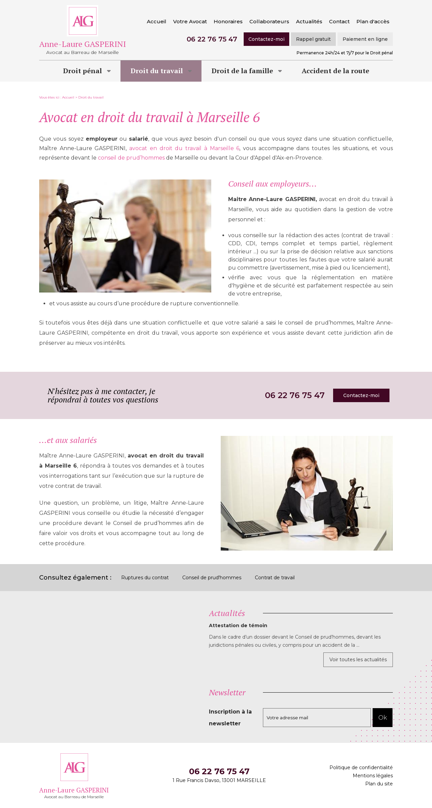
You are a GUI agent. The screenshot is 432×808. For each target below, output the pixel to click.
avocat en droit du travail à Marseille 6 (184, 148)
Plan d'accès (372, 21)
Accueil (156, 21)
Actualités (309, 21)
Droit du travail (157, 70)
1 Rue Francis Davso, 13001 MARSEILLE (219, 780)
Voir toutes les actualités (358, 660)
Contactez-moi (266, 39)
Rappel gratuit (313, 39)
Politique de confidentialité (361, 767)
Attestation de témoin (238, 625)
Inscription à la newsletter (230, 717)
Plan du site (379, 784)
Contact (339, 21)
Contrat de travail (275, 578)
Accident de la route (335, 70)
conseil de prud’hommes (131, 158)
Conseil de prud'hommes (211, 578)
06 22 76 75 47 (212, 39)
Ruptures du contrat (145, 578)
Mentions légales (373, 776)
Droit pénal (82, 70)
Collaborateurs (269, 21)
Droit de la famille (242, 70)
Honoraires (228, 21)
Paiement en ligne (365, 39)
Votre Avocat (190, 21)
